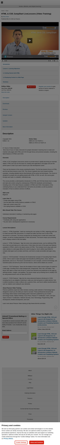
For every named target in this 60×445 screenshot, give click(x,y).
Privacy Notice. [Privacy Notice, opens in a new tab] (8, 440)
